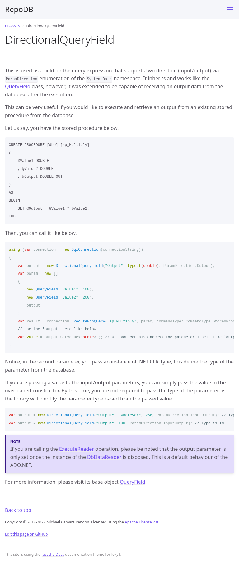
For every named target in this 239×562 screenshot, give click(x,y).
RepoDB (19, 9)
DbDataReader (104, 457)
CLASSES (12, 26)
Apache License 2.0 (141, 522)
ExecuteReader (76, 448)
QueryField (17, 86)
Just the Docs (52, 554)
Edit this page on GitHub (26, 534)
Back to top (18, 510)
